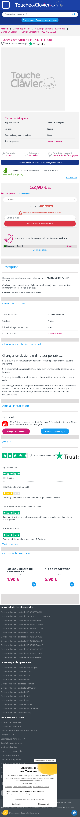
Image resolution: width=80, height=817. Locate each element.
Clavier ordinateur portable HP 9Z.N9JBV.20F (21, 632)
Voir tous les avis (9, 544)
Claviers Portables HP (11, 726)
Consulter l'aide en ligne (55, 431)
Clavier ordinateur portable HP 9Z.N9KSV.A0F (21, 653)
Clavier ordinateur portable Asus (16, 671)
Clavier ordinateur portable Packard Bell (19, 708)
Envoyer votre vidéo (16, 431)
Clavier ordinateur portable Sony (16, 712)
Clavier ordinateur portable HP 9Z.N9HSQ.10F (22, 628)
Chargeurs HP (7, 734)
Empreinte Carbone (10, 755)
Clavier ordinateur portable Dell (15, 679)
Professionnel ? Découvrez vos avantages (40, 20)
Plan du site (23, 807)
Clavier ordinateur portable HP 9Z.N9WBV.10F (22, 641)
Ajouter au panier (34, 584)
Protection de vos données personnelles (46, 807)
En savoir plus (71, 177)
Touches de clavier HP (11, 722)
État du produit (9, 193)
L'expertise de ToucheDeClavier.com (24, 813)
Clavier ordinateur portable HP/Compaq (19, 667)
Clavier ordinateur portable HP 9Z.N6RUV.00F (21, 657)
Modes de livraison (9, 747)
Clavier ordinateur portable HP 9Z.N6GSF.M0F (22, 624)
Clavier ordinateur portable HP (15, 692)
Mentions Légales (9, 807)
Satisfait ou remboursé (11, 743)
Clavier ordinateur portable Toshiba (17, 683)
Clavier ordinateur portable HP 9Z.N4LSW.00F (22, 645)
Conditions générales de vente (59, 802)
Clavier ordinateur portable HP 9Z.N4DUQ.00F (22, 649)
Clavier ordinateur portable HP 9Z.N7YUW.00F (22, 636)
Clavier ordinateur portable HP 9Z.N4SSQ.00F (21, 620)
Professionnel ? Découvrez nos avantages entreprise (40, 162)
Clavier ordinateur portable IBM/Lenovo (19, 688)
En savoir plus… (40, 249)
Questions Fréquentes (11, 759)
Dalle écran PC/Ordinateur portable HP (19, 730)
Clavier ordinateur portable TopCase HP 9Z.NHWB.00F (26, 616)
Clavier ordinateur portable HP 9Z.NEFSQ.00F (21, 612)
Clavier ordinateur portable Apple (16, 704)
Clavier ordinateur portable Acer (16, 675)
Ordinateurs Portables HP (13, 738)
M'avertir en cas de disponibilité (40, 223)
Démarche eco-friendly (11, 751)
